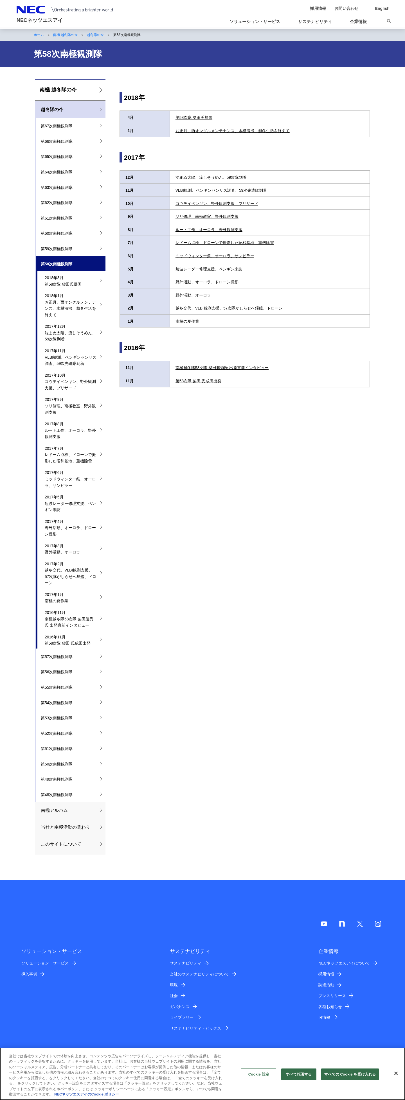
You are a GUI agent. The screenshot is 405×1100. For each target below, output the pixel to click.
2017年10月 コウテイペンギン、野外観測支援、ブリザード (70, 381)
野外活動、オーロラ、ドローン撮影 (207, 282)
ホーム (39, 35)
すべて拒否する (299, 1077)
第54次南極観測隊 (57, 703)
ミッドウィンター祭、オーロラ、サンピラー (215, 256)
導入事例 (29, 974)
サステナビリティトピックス (195, 1028)
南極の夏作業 (187, 321)
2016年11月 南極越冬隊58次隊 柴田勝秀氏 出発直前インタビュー (69, 618)
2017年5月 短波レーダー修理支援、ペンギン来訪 (70, 503)
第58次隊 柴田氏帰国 (194, 117)
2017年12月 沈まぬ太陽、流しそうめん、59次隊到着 (70, 332)
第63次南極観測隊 (57, 187)
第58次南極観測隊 (57, 264)
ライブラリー (182, 1017)
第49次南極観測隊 (57, 779)
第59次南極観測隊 (57, 249)
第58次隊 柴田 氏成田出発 (198, 381)
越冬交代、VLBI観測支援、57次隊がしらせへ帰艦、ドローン (229, 308)
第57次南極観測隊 (57, 656)
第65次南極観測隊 (57, 156)
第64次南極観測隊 (57, 172)
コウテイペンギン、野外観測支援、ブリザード (217, 203)
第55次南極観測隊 (57, 687)
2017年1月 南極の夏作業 (56, 597)
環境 (174, 984)
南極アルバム (54, 810)
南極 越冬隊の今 (65, 35)
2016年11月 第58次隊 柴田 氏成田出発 (68, 640)
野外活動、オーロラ (193, 295)
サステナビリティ (185, 963)
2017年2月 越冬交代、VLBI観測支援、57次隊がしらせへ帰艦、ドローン (70, 573)
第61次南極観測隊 (57, 218)
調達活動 (326, 984)
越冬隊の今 (95, 35)
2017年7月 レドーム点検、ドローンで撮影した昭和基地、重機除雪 (70, 454)
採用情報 (326, 974)
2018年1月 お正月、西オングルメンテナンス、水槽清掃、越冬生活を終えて (70, 305)
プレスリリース (332, 995)
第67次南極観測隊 (57, 126)
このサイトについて (61, 844)
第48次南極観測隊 (57, 794)
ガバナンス (180, 1006)
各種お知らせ (330, 1006)
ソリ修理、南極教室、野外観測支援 (207, 216)
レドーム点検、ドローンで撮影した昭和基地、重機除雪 (225, 242)
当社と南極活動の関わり (65, 827)
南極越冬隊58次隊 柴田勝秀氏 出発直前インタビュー (222, 367)
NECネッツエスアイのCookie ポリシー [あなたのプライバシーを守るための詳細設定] (86, 1098)
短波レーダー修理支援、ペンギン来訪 (209, 269)
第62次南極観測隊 (57, 202)
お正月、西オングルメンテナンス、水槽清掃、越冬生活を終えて (233, 130)
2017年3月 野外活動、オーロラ (62, 549)
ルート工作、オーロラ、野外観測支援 (209, 229)
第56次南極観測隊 (57, 672)
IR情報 (324, 1017)
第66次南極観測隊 (57, 141)
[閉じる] (396, 1076)
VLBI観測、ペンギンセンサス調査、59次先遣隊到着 (221, 190)
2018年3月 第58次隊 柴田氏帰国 (63, 280)
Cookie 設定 (258, 1077)
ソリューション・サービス (45, 963)
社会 (174, 995)
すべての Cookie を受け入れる (350, 1077)
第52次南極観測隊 (57, 733)
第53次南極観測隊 (57, 718)
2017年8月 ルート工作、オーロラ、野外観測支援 (70, 430)
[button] (257, 21)
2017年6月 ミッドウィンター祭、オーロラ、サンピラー (70, 478)
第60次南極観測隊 (57, 233)
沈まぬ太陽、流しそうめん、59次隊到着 (211, 177)
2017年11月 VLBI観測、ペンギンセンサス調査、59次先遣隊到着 (70, 357)
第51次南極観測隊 (57, 748)
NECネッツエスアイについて (344, 963)
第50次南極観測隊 (57, 764)
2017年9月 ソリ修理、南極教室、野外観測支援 (70, 405)
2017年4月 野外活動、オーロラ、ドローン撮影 (70, 527)
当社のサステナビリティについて (199, 974)
